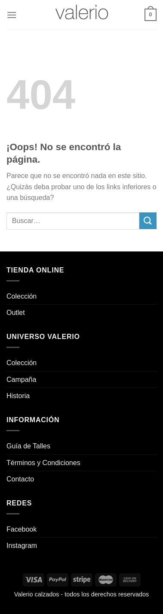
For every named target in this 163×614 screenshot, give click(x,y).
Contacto (20, 479)
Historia (18, 395)
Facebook (21, 529)
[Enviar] (148, 220)
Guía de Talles (28, 446)
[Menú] (11, 14)
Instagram (21, 545)
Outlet (15, 312)
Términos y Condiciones (43, 462)
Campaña (21, 379)
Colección (21, 296)
